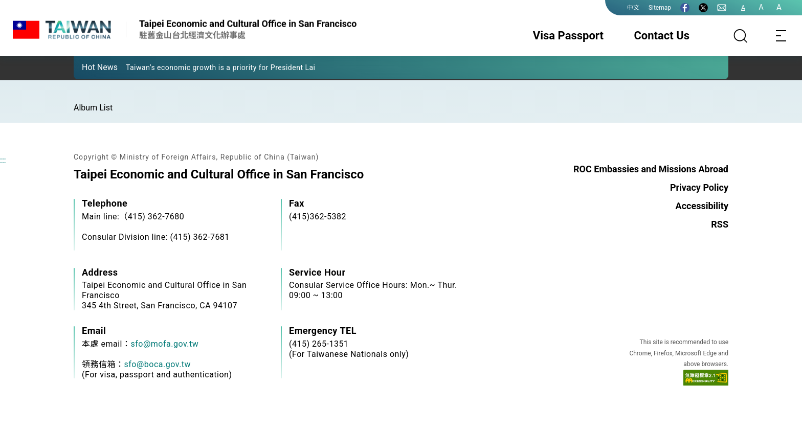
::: (3, 160)
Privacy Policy (699, 187)
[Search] (740, 35)
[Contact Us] (721, 7)
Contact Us (661, 35)
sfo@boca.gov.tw (157, 364)
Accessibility (702, 205)
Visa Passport (568, 35)
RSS (719, 224)
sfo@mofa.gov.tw (164, 344)
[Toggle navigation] (781, 35)
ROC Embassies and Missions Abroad (650, 169)
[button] (89, 67)
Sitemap (660, 7)
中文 (633, 7)
